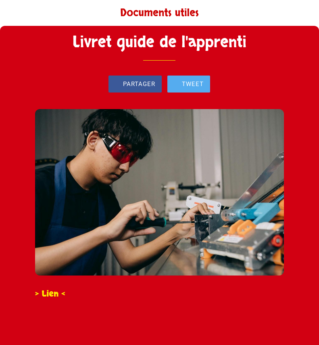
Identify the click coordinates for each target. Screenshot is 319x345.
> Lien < (50, 293)
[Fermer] (13, 13)
